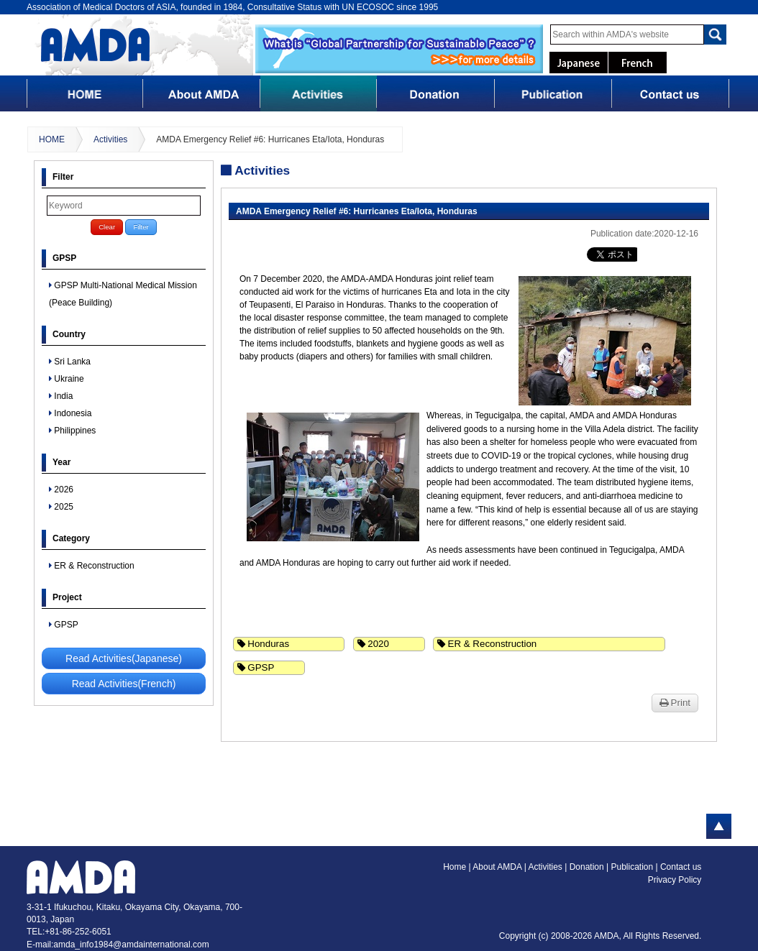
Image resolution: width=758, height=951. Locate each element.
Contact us (680, 867)
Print (674, 702)
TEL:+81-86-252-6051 (69, 932)
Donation (588, 867)
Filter (140, 227)
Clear (107, 227)
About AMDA (498, 867)
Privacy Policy (675, 880)
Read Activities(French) (124, 683)
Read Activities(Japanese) (123, 658)
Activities (110, 139)
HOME (52, 139)
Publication (633, 867)
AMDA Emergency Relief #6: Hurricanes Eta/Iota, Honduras (270, 139)
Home (454, 867)
